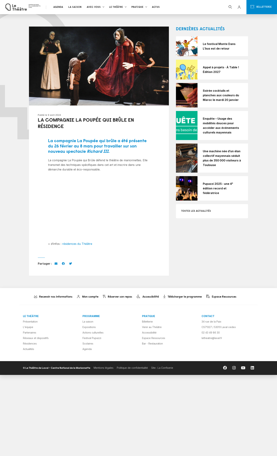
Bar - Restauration (152, 343)
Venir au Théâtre (152, 327)
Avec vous (94, 7)
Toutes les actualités (196, 211)
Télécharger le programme (183, 296)
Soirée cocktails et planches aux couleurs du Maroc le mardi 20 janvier (221, 95)
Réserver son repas (118, 296)
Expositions (89, 327)
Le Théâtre (116, 7)
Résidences (30, 343)
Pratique (137, 7)
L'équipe (28, 327)
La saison (87, 321)
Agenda (58, 7)
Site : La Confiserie (162, 367)
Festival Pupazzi (91, 338)
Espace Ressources (222, 296)
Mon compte (88, 296)
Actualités (28, 348)
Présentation (30, 321)
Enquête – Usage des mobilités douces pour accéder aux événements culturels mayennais (221, 125)
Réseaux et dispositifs (36, 338)
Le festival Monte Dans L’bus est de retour (219, 46)
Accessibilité (148, 296)
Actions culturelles (93, 332)
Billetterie (261, 6)
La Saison (75, 7)
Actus (156, 7)
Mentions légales (103, 367)
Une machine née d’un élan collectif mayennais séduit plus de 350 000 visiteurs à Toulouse (222, 158)
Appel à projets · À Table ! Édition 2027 (221, 69)
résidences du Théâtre (77, 244)
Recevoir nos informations (54, 296)
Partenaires (29, 332)
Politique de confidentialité (132, 367)
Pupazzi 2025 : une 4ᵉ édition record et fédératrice (218, 188)
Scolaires (87, 343)
